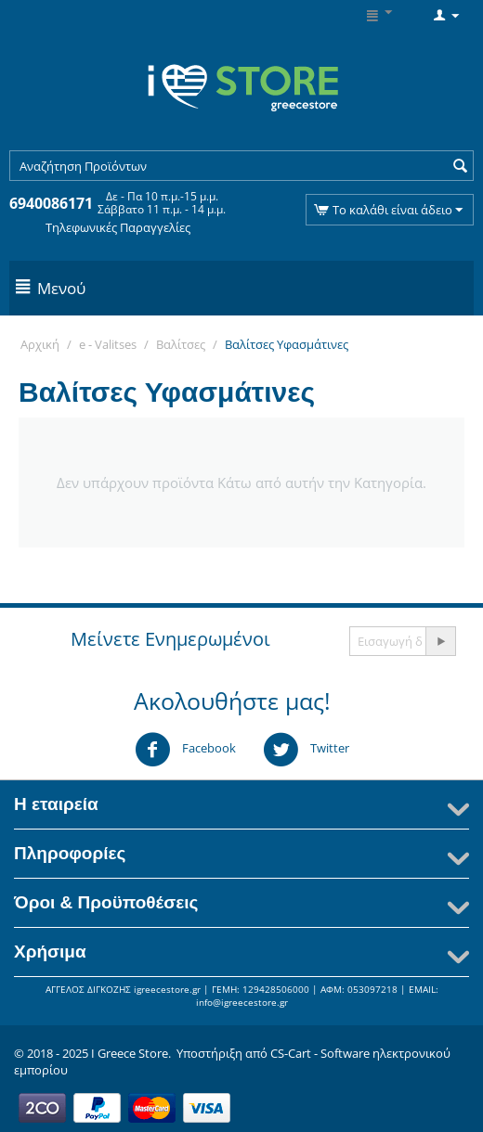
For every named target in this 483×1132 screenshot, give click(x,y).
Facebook (185, 749)
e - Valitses (108, 344)
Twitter (306, 749)
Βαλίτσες (180, 344)
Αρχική (39, 344)
